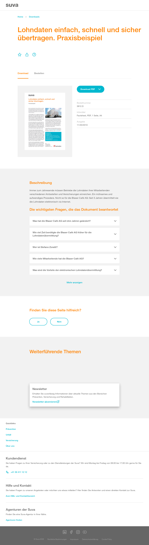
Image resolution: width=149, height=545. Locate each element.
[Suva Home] (12, 5)
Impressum (74, 539)
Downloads (34, 16)
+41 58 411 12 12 (16, 472)
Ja (38, 321)
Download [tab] (23, 73)
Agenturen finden (14, 520)
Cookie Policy (107, 539)
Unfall (8, 434)
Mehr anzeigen (74, 282)
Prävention (11, 429)
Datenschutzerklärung (90, 539)
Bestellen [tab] (39, 73)
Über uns (10, 446)
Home (20, 16)
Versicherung (12, 440)
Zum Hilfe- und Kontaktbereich (20, 496)
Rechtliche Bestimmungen (57, 539)
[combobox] (90, 89)
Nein (59, 321)
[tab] (75, 221)
